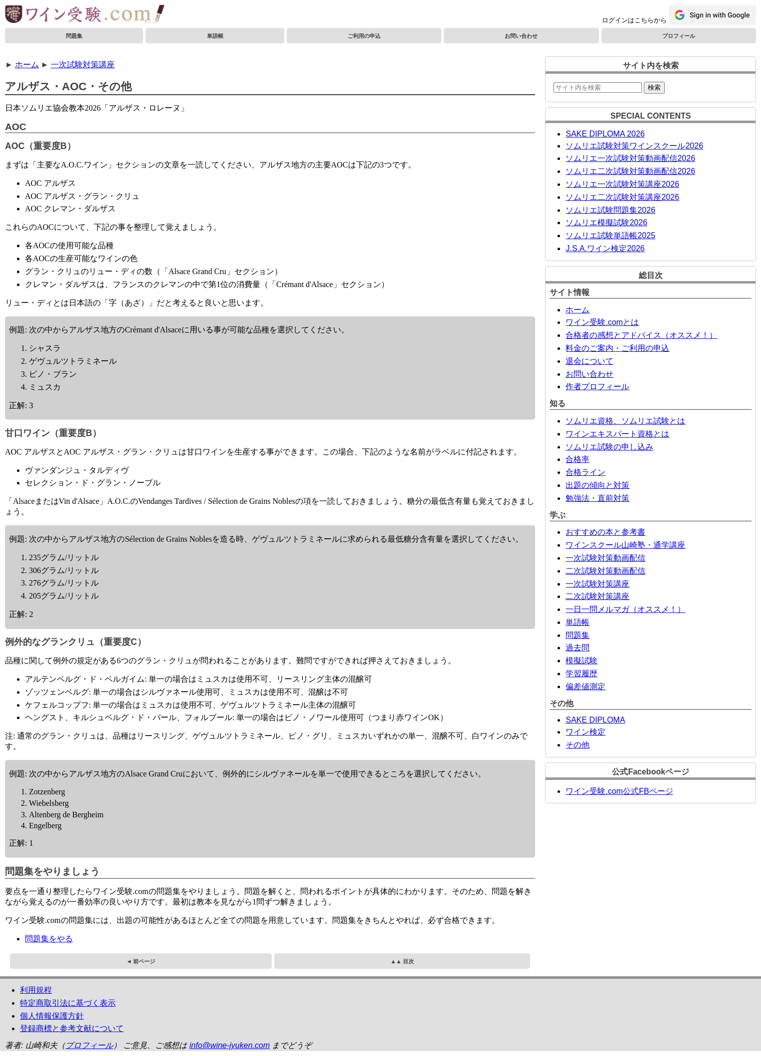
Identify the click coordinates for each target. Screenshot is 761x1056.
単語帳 (215, 36)
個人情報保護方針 (52, 1016)
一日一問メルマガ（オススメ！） (625, 609)
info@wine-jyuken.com (230, 1045)
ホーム (27, 64)
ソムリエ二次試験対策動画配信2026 (630, 171)
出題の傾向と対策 (597, 485)
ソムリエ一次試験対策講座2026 (622, 184)
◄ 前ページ (140, 961)
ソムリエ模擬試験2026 (606, 222)
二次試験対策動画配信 (605, 571)
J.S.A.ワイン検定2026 (605, 248)
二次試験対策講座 (597, 596)
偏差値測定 (585, 686)
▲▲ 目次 (402, 961)
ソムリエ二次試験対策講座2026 (622, 197)
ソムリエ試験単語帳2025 (610, 235)
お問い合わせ (521, 36)
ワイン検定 (585, 732)
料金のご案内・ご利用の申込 (617, 348)
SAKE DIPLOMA (595, 720)
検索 (654, 87)
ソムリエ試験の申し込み (609, 447)
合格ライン (585, 472)
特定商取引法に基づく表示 (68, 1003)
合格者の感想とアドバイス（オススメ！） (641, 335)
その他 (577, 745)
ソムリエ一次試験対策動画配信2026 (630, 158)
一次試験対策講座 (83, 64)
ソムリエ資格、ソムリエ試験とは (625, 421)
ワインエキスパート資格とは (617, 434)
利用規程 (36, 990)
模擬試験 (581, 660)
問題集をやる (49, 938)
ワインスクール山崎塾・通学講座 (625, 545)
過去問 (577, 647)
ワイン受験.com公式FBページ (619, 791)
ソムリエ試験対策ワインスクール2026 (634, 146)
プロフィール (678, 36)
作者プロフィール (597, 386)
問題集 (74, 36)
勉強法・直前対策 (597, 498)
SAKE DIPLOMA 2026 (605, 134)
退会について (589, 361)
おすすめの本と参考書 (605, 532)
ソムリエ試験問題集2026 (610, 210)
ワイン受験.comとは (602, 322)
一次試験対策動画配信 (605, 558)
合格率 (577, 459)
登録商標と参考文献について (72, 1028)
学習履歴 (581, 673)
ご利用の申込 (364, 36)
